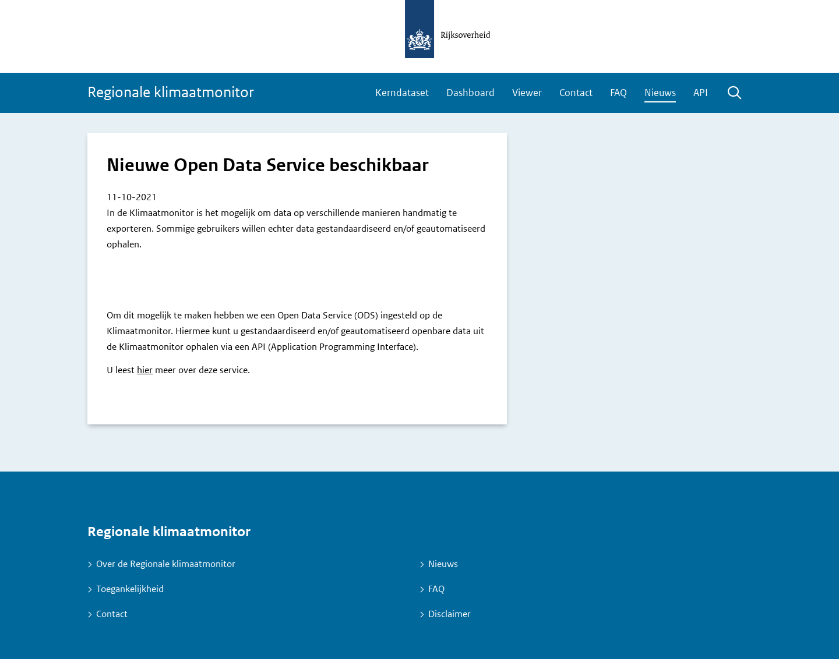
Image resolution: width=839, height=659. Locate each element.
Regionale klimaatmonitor (170, 92)
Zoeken (734, 93)
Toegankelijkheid (130, 589)
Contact (576, 92)
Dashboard (470, 92)
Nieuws (660, 92)
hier (145, 370)
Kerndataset (402, 92)
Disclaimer (449, 614)
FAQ (618, 92)
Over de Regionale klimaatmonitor (165, 564)
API (700, 92)
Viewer (527, 92)
